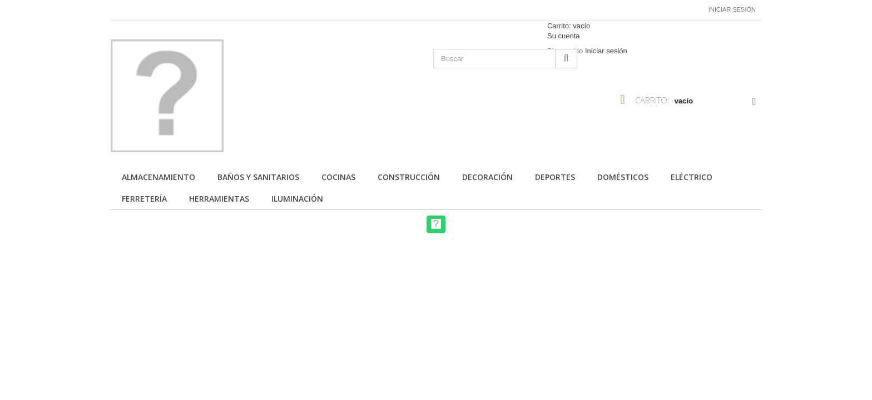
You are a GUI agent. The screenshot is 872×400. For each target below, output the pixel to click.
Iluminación (297, 198)
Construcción (409, 177)
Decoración (487, 177)
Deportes (555, 177)
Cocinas (338, 177)
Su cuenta (563, 36)
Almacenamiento (158, 177)
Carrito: (568, 26)
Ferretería (144, 198)
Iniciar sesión (732, 9)
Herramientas (219, 198)
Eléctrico (691, 177)
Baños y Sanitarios (258, 177)
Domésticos (622, 177)
